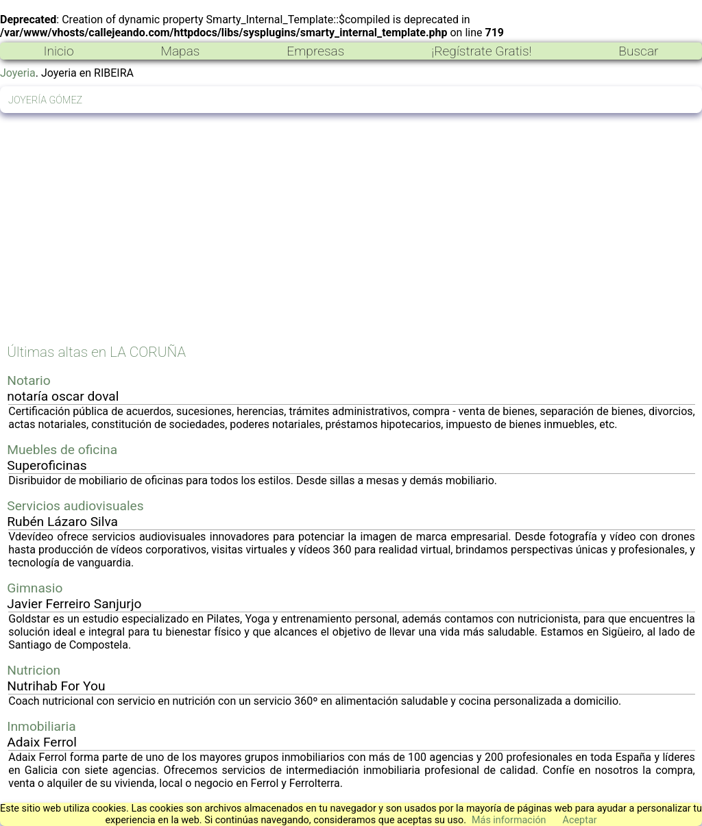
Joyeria (18, 72)
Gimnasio (34, 588)
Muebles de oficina (62, 450)
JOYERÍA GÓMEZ (45, 100)
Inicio (58, 51)
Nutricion (33, 670)
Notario (28, 380)
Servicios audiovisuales (75, 506)
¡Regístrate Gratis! (481, 51)
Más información (509, 820)
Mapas (179, 51)
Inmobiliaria (41, 726)
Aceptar (580, 820)
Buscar (638, 51)
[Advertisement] (351, 236)
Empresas (315, 51)
